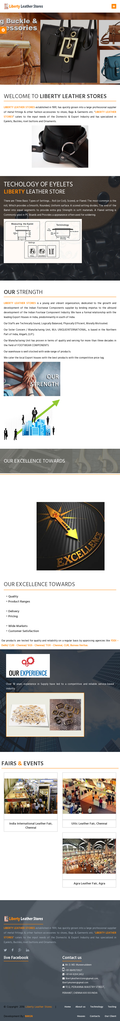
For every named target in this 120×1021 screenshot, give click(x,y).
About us (80, 1007)
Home (68, 1007)
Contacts (95, 1016)
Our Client (110, 1016)
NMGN (28, 1016)
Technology (96, 1007)
